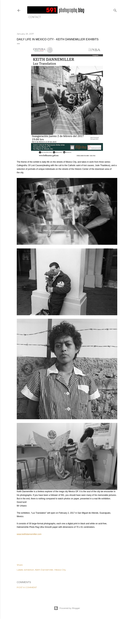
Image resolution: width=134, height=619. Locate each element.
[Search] (115, 9)
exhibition (29, 569)
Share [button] (20, 565)
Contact (34, 17)
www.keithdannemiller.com (29, 534)
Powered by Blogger (67, 608)
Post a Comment (27, 587)
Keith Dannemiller (44, 569)
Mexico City (60, 569)
